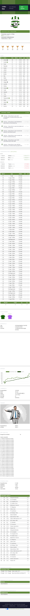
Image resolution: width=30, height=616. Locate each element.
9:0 (27, 505)
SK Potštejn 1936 (14, 512)
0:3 (27, 547)
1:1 (27, 516)
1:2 (27, 503)
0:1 (27, 509)
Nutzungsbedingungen (22, 605)
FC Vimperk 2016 (14, 501)
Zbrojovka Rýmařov (14, 497)
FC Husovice (13, 524)
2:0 (27, 497)
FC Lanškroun (13, 511)
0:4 (27, 553)
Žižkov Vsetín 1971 (16, 571)
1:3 (27, 507)
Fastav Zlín (12, 528)
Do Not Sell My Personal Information (15, 609)
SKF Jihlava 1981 (14, 520)
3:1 (27, 501)
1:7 (27, 556)
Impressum (5, 605)
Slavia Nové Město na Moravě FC (19, 573)
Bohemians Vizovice (14, 505)
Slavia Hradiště (13, 514)
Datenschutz (12, 605)
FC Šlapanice (13, 507)
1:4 (27, 545)
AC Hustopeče (13, 499)
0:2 (27, 549)
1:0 (27, 526)
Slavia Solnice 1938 (14, 516)
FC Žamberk (12, 522)
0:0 (27, 511)
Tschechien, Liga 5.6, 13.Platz (7, 34)
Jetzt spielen (22, 7)
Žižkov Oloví (12, 509)
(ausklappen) (14, 151)
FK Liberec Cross (13, 503)
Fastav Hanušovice (14, 526)
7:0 (27, 520)
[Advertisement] (15, 349)
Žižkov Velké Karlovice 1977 (16, 518)
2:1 (27, 499)
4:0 (27, 558)
